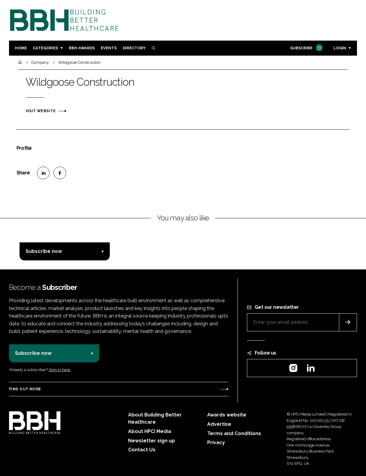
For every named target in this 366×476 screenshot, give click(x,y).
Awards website (226, 415)
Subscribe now (44, 251)
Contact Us (141, 450)
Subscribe (305, 48)
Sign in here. (60, 369)
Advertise (219, 424)
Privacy (216, 442)
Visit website (41, 111)
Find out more (25, 389)
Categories (45, 48)
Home (21, 48)
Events (109, 48)
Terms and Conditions (234, 433)
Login (340, 48)
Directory (134, 48)
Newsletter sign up (151, 441)
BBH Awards (82, 48)
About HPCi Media (149, 431)
